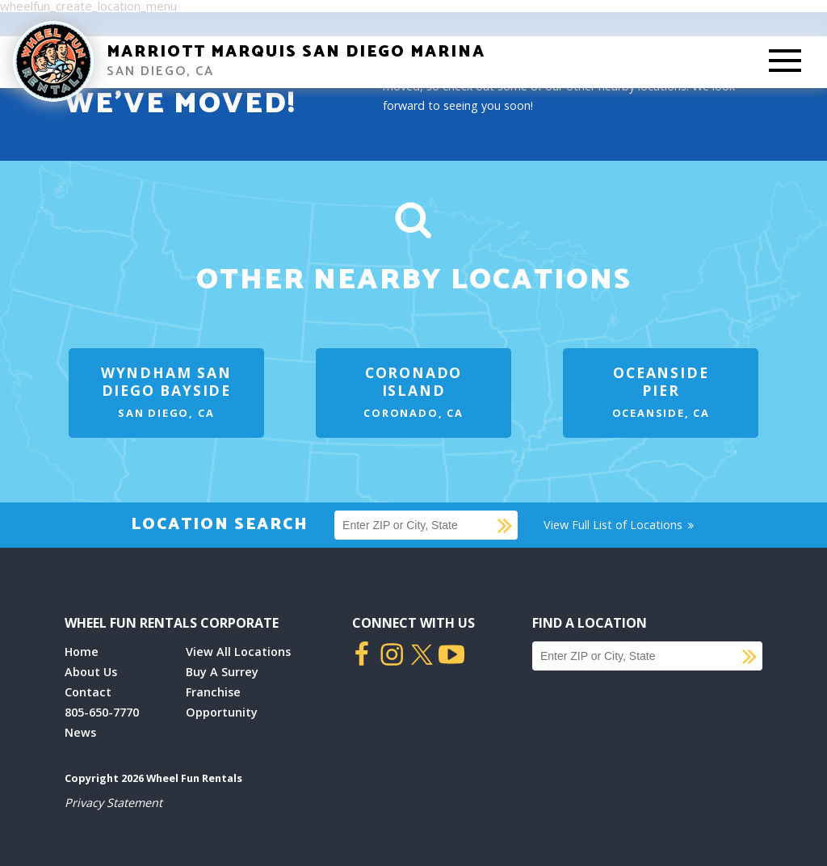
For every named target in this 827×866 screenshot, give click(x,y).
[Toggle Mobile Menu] (785, 62)
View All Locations (238, 651)
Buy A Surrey (222, 671)
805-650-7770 (102, 712)
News (80, 732)
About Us (91, 671)
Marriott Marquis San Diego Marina (296, 52)
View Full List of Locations (620, 524)
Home (82, 651)
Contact (88, 692)
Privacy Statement (113, 802)
